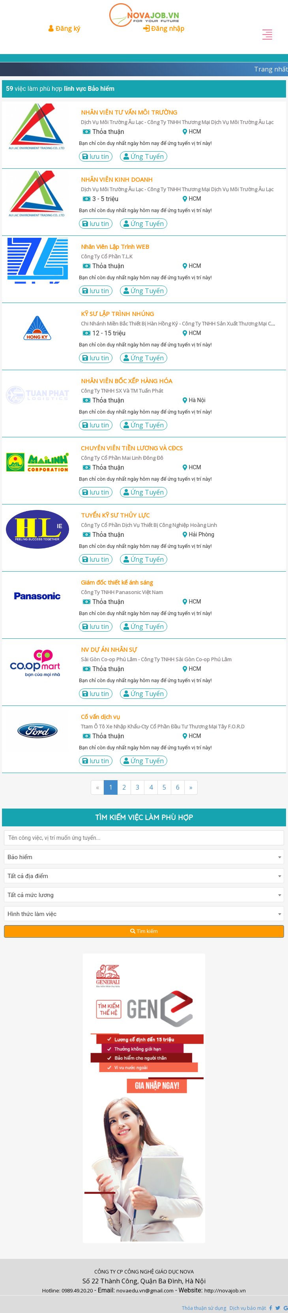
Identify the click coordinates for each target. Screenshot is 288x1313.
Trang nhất (271, 69)
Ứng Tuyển (143, 156)
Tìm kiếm (144, 931)
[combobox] (144, 856)
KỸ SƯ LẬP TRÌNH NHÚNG (117, 314)
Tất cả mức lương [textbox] (30, 895)
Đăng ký (64, 28)
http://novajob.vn (225, 1290)
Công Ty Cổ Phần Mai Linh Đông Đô (122, 457)
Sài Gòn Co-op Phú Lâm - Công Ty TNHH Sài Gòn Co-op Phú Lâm (156, 659)
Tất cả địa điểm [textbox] (27, 876)
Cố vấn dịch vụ (100, 716)
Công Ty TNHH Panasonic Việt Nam (122, 592)
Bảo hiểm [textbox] (19, 857)
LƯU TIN (95, 156)
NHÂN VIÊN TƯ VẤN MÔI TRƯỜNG (129, 112)
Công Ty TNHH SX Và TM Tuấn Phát (122, 390)
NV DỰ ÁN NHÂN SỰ (109, 649)
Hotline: (52, 1290)
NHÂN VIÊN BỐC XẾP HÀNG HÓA (126, 381)
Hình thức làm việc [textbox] (31, 914)
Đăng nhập (163, 28)
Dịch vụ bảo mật (248, 1308)
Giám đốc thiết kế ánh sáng (117, 582)
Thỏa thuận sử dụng (204, 1308)
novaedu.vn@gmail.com (145, 1290)
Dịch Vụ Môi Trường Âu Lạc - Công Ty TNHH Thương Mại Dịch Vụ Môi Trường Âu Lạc (177, 189)
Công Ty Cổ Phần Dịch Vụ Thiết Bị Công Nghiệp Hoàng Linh (149, 525)
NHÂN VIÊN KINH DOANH (117, 179)
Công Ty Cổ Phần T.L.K (107, 256)
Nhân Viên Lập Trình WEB (115, 246)
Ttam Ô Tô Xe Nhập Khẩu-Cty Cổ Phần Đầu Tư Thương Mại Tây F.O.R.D (163, 726)
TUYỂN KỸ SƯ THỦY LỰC (115, 515)
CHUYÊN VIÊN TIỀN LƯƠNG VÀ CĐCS (132, 448)
